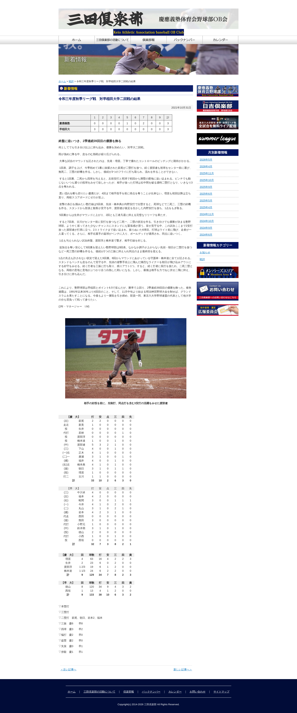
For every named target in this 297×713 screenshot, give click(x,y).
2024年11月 (207, 214)
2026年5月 (206, 159)
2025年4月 (206, 207)
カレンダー (175, 691)
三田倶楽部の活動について (99, 691)
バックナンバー (151, 691)
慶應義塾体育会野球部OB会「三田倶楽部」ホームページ (92, 4)
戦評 (71, 81)
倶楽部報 (128, 691)
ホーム (62, 81)
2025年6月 (206, 193)
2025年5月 (206, 200)
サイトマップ (221, 691)
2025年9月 (206, 186)
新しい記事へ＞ (183, 669)
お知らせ (205, 252)
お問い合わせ (198, 691)
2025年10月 (207, 180)
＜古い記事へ (68, 669)
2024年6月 (206, 234)
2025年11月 (207, 173)
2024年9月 (206, 227)
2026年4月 (206, 166)
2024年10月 (207, 221)
